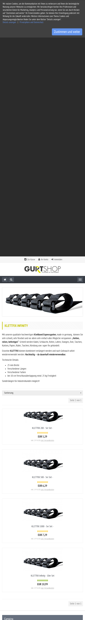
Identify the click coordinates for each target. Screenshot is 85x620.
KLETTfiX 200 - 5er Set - (42, 209)
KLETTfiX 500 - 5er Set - (42, 258)
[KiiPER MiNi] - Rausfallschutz (17, 423)
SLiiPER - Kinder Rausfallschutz (17, 429)
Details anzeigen (9, 22)
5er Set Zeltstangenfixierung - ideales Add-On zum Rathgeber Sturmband (42, 520)
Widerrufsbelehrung (10, 586)
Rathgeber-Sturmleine (13, 406)
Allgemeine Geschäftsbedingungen (17, 573)
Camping (8, 400)
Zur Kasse (31, 41)
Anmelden (58, 41)
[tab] (42, 555)
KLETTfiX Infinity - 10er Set (42, 357)
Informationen (42, 562)
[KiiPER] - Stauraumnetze (15, 412)
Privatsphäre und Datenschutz (31, 22)
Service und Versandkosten (13, 569)
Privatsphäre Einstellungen (13, 590)
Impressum (6, 577)
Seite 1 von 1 (75, 181)
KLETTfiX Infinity (11, 435)
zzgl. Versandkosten (47, 222)
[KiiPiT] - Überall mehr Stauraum (18, 418)
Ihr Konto (44, 41)
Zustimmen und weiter (67, 32)
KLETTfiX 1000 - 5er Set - (42, 307)
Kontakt (42, 554)
